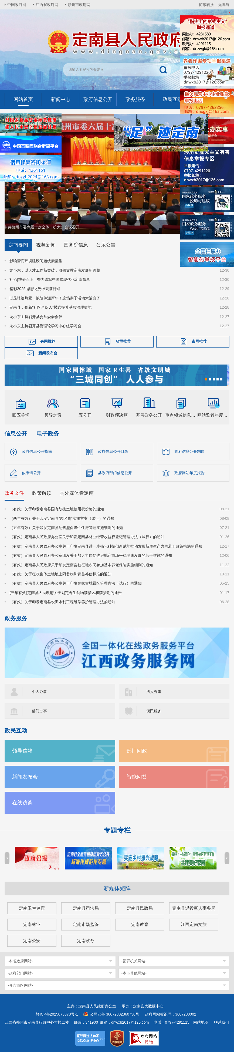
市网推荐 (199, 341)
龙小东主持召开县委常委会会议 (35, 316)
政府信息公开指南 (37, 451)
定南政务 (85, 940)
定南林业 (31, 924)
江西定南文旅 (194, 924)
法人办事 (153, 691)
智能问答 (137, 777)
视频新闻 (46, 245)
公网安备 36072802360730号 (114, 1014)
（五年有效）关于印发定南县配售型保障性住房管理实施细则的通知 (66, 527)
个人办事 (39, 691)
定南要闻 (18, 245)
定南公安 (31, 940)
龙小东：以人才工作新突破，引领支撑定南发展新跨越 (54, 270)
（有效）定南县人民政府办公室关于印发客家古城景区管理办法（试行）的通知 (75, 583)
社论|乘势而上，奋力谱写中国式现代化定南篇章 (49, 279)
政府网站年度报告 (189, 473)
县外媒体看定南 (77, 493)
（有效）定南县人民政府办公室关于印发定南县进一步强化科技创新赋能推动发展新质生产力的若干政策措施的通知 (105, 546)
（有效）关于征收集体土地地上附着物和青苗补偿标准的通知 (60, 574)
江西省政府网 (47, 4)
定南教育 (139, 924)
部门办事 (39, 711)
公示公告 (106, 245)
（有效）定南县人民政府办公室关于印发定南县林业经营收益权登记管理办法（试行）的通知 (86, 537)
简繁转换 (206, 4)
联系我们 (221, 1022)
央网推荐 (47, 341)
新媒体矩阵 (117, 888)
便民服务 (153, 711)
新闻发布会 (47, 353)
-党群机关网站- (134, 961)
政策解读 (42, 493)
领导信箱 (22, 751)
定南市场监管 (86, 924)
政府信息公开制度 (189, 451)
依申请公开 (31, 473)
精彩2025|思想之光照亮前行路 (34, 288)
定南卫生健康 (32, 908)
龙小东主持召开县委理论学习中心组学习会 (45, 326)
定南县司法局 (86, 908)
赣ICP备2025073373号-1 (57, 1014)
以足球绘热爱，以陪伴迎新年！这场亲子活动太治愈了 (54, 298)
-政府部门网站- (20, 973)
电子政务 (47, 433)
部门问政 (137, 751)
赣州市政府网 (79, 4)
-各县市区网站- (20, 985)
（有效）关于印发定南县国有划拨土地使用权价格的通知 (56, 509)
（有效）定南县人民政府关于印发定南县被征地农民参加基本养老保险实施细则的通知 (81, 564)
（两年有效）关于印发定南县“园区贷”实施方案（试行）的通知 (61, 518)
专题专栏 (117, 830)
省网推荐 (123, 341)
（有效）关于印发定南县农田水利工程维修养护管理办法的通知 (62, 602)
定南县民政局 (140, 908)
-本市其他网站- (134, 973)
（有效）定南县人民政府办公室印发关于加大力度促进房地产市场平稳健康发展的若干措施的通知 (90, 555)
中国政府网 (16, 4)
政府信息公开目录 (113, 451)
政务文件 (14, 493)
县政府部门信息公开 (115, 473)
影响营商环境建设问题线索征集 (35, 261)
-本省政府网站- (20, 961)
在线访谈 (22, 802)
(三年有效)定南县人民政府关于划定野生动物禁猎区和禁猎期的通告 (65, 592)
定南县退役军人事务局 (193, 908)
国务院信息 (76, 245)
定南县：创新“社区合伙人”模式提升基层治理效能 (50, 307)
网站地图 (200, 1022)
